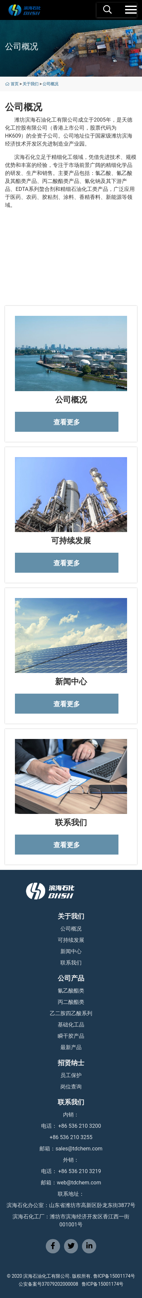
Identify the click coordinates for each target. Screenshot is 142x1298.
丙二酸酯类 (71, 1002)
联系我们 (71, 963)
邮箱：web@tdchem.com (71, 1182)
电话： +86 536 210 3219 (71, 1171)
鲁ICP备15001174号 (103, 1284)
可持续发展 (71, 940)
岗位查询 (71, 1086)
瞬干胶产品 (71, 1036)
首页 (15, 84)
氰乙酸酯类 (71, 990)
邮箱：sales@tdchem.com (71, 1148)
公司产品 (71, 978)
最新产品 (71, 1047)
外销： (71, 1160)
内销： (71, 1114)
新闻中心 (71, 951)
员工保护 (71, 1075)
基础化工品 (71, 1024)
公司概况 (50, 84)
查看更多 (66, 422)
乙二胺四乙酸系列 (71, 1013)
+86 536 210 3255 (71, 1137)
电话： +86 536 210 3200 (71, 1126)
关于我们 (30, 84)
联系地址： (71, 1194)
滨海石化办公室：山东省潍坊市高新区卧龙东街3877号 (71, 1205)
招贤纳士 (71, 1062)
